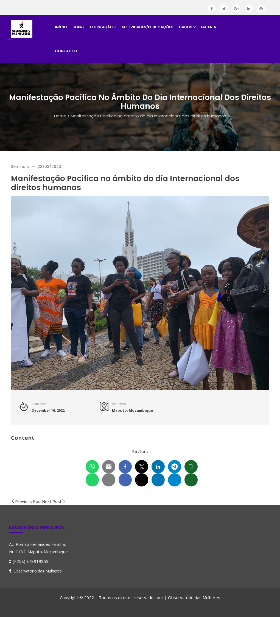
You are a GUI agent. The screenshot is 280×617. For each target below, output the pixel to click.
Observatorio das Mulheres (37, 571)
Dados (187, 27)
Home (60, 116)
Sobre (78, 27)
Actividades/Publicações (147, 27)
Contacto (66, 51)
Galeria (208, 27)
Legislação (103, 27)
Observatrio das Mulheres (194, 597)
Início (61, 27)
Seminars (20, 166)
